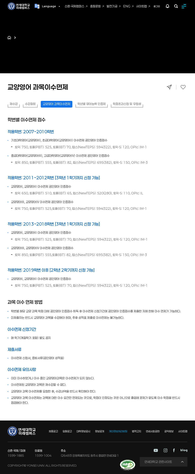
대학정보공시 (83, 431)
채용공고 (53, 431)
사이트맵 (141, 6)
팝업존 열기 (167, 6)
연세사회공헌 (153, 431)
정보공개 (99, 431)
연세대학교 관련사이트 (158, 462)
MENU (184, 6)
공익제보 (168, 431)
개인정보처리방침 (118, 431)
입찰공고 (67, 431)
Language (49, 6)
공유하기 (169, 87)
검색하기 (176, 6)
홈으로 (9, 37)
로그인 (157, 6)
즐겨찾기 (183, 87)
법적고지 (136, 431)
